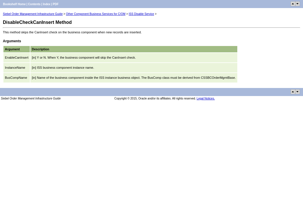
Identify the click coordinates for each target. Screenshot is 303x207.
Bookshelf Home (14, 4)
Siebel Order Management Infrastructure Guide (33, 14)
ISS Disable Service (141, 14)
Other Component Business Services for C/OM (95, 14)
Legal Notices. (206, 98)
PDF (56, 4)
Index (46, 4)
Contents (34, 4)
